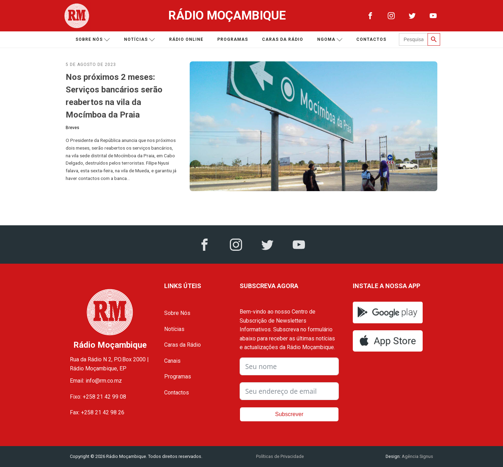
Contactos (371, 39)
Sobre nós (92, 40)
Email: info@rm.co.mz (96, 380)
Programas (232, 39)
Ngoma (330, 40)
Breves (72, 127)
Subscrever (289, 414)
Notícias (139, 40)
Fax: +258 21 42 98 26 (97, 412)
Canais (172, 360)
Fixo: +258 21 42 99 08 (98, 396)
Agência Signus (417, 456)
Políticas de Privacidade (280, 456)
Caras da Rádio (282, 39)
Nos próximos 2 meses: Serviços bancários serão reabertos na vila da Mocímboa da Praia (114, 96)
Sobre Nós (177, 313)
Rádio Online (186, 39)
